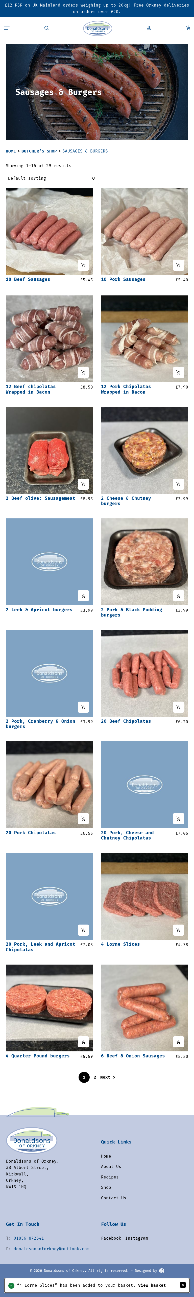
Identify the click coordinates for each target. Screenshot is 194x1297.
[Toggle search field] (46, 28)
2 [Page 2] (95, 1077)
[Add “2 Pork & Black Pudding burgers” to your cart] (178, 595)
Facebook (111, 1238)
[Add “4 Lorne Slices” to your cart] (178, 930)
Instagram (136, 1238)
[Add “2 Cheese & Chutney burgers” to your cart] (178, 484)
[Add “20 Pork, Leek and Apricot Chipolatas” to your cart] (83, 930)
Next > (107, 1077)
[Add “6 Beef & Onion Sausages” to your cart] (178, 1041)
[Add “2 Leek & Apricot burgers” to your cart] (83, 595)
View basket (152, 1285)
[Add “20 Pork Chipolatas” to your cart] (83, 818)
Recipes (110, 1177)
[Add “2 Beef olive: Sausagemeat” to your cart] (83, 484)
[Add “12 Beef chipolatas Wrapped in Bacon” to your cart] (83, 372)
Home (11, 151)
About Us (111, 1166)
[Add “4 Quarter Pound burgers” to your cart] (83, 1041)
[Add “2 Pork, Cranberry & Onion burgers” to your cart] (83, 707)
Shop (106, 1187)
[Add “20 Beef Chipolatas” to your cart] (178, 707)
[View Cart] (188, 28)
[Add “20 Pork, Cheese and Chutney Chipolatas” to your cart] (178, 818)
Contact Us (113, 1198)
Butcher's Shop (39, 151)
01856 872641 (29, 1238)
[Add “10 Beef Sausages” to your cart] (83, 265)
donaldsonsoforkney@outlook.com (51, 1248)
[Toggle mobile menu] (7, 28)
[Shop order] (52, 178)
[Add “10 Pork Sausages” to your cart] (178, 265)
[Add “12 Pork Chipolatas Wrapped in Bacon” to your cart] (178, 372)
